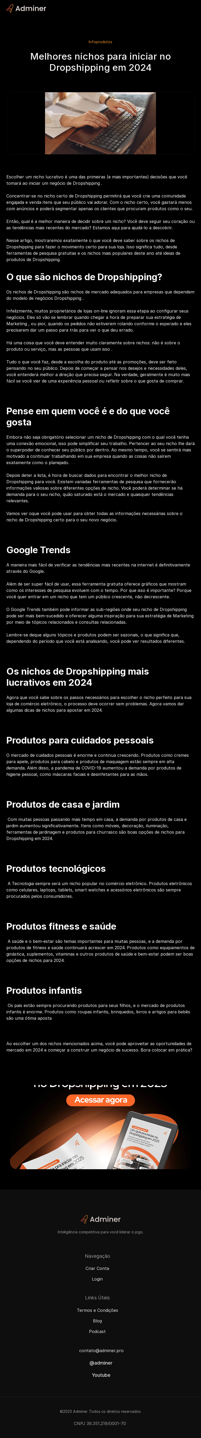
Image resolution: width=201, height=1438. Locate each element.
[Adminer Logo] (26, 8)
